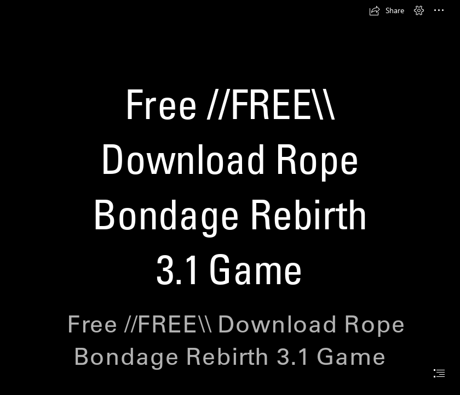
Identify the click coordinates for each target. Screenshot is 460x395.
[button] (387, 10)
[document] (230, 197)
